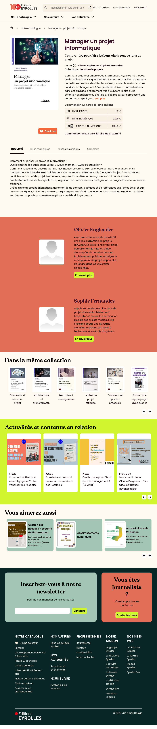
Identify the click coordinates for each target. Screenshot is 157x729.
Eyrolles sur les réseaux (60, 688)
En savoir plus (83, 275)
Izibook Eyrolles (131, 667)
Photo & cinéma (24, 690)
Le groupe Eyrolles (112, 649)
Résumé (17, 149)
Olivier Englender (88, 65)
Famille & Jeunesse (26, 662)
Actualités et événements (58, 668)
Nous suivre (140, 7)
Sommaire (93, 149)
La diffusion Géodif (112, 684)
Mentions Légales (111, 698)
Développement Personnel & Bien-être (28, 655)
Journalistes (83, 643)
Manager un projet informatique (67, 28)
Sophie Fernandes (111, 65)
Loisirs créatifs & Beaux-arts (29, 674)
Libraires (81, 648)
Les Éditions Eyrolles (113, 658)
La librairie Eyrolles (112, 676)
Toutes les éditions (68, 149)
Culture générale (25, 667)
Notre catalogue (21, 17)
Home (11, 28)
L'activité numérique (112, 667)
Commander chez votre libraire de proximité (93, 133)
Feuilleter (48, 131)
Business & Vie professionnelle (24, 696)
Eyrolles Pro (113, 692)
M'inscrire (79, 611)
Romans (20, 648)
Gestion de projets (91, 69)
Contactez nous (127, 615)
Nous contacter (85, 658)
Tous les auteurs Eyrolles (60, 645)
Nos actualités (80, 17)
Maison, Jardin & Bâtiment (24, 682)
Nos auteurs (51, 17)
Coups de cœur (26, 643)
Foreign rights (84, 653)
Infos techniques (40, 149)
